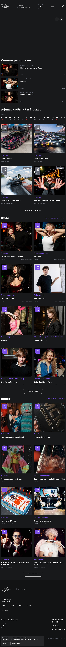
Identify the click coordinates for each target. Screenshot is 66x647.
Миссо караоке (41, 253)
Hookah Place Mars (42, 476)
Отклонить (16, 643)
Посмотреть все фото (55, 218)
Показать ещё (33, 391)
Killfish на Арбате (42, 379)
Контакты (4, 610)
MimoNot (5, 434)
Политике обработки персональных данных (25, 639)
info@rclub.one (57, 626)
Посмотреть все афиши (33, 210)
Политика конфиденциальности (55, 638)
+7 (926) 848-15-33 (24, 7)
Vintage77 (38, 559)
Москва (4, 155)
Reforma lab (39, 295)
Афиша (28, 605)
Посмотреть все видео (55, 399)
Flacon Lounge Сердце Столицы (48, 337)
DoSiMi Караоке (41, 517)
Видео (6, 399)
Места (20, 605)
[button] (57, 19)
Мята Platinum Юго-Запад (12, 379)
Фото (5, 218)
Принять (6, 643)
